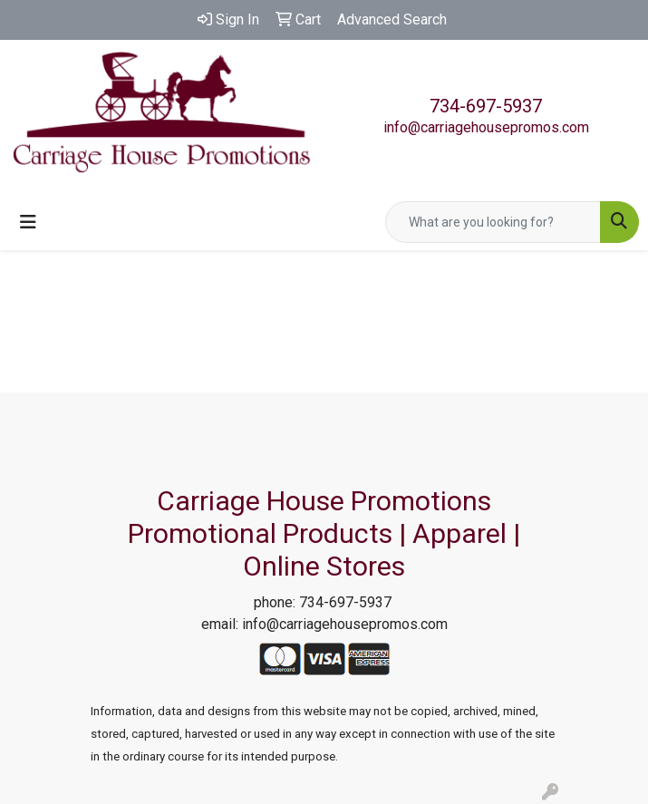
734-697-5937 (486, 106)
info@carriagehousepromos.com (486, 127)
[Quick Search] (493, 222)
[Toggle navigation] (28, 222)
